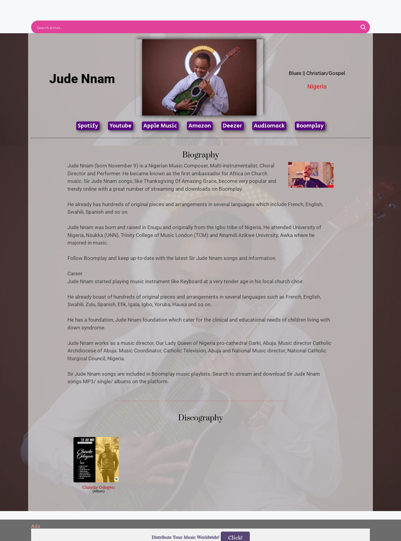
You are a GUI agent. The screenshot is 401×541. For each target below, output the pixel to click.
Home (119, 7)
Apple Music (160, 126)
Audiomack (269, 126)
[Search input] (196, 27)
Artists (146, 7)
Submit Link (235, 7)
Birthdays (274, 7)
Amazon (199, 126)
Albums (174, 7)
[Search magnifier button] (363, 27)
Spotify (88, 126)
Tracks (202, 7)
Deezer (232, 126)
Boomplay (310, 126)
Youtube (120, 126)
